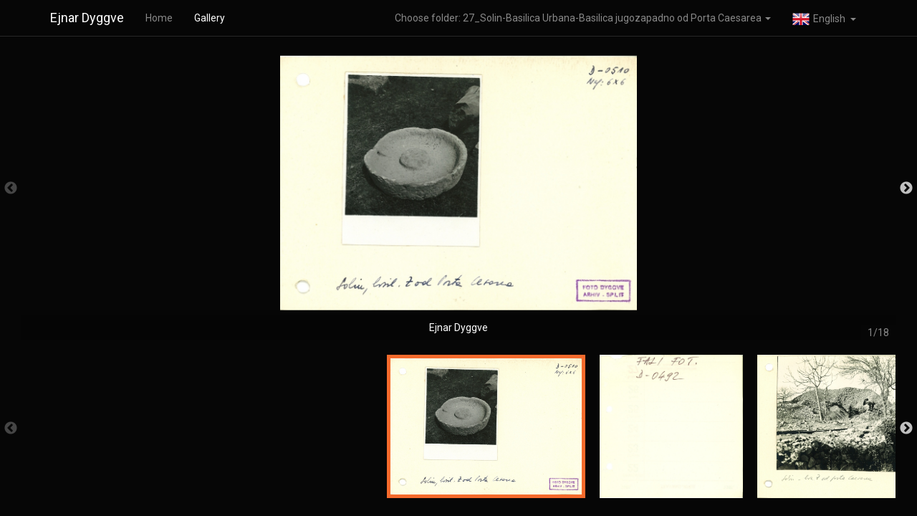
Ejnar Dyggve (87, 17)
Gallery (209, 18)
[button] (824, 18)
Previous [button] (11, 188)
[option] (458, 195)
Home (159, 18)
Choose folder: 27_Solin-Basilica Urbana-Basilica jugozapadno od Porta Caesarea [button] (583, 18)
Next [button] (906, 188)
